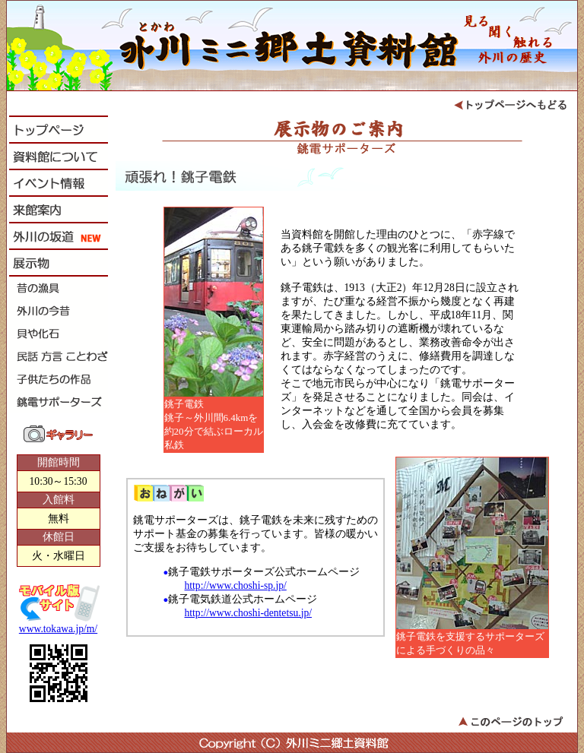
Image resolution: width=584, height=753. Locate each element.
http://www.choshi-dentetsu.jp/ (249, 613)
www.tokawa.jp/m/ (58, 628)
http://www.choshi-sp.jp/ (236, 585)
